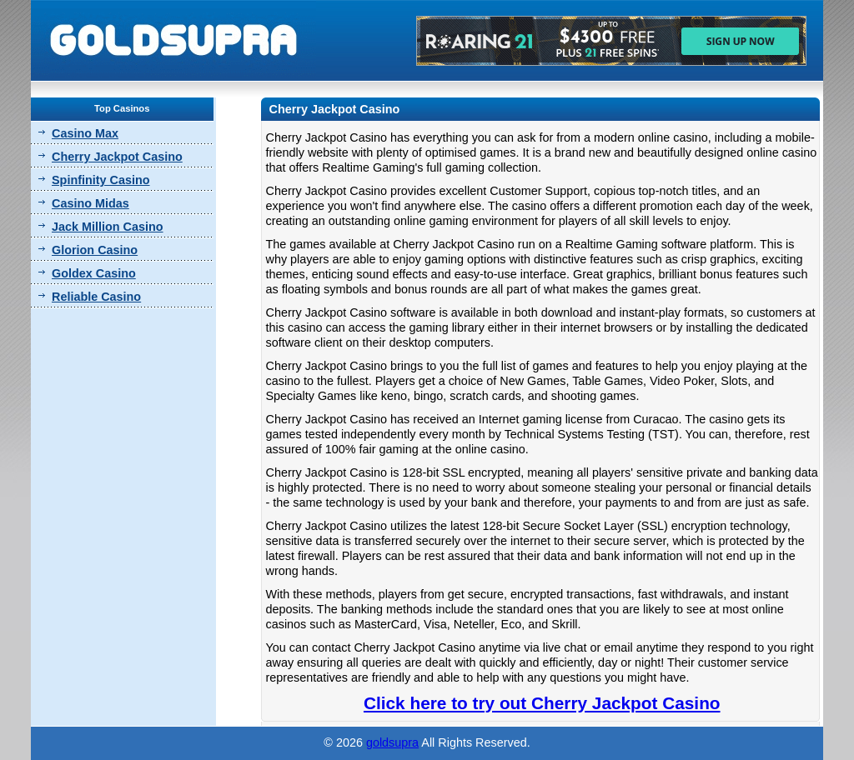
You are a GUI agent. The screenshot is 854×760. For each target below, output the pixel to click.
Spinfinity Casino (101, 180)
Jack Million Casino (107, 226)
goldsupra (392, 742)
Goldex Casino (94, 273)
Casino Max (85, 133)
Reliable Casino (96, 296)
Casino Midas (90, 203)
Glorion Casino (95, 250)
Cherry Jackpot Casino (117, 156)
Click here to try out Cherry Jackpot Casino (542, 702)
